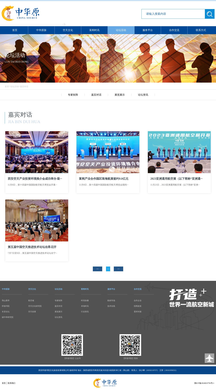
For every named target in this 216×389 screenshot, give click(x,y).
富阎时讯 (94, 30)
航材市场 (111, 300)
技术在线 (111, 306)
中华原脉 (41, 30)
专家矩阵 (73, 94)
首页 (14, 30)
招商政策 (137, 306)
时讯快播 (85, 300)
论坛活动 (121, 30)
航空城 (31, 300)
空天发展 (32, 312)
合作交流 (174, 30)
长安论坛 (6, 312)
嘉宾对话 (24, 86)
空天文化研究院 (35, 306)
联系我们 (11, 383)
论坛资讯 (143, 94)
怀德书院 (6, 306)
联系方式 (201, 30)
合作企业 (137, 300)
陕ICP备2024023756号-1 (204, 383)
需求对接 (137, 312)
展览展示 (120, 94)
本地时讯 (85, 306)
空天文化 (68, 30)
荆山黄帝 (6, 300)
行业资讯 (85, 312)
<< (97, 269)
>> (118, 269)
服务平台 (148, 30)
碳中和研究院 (7, 317)
